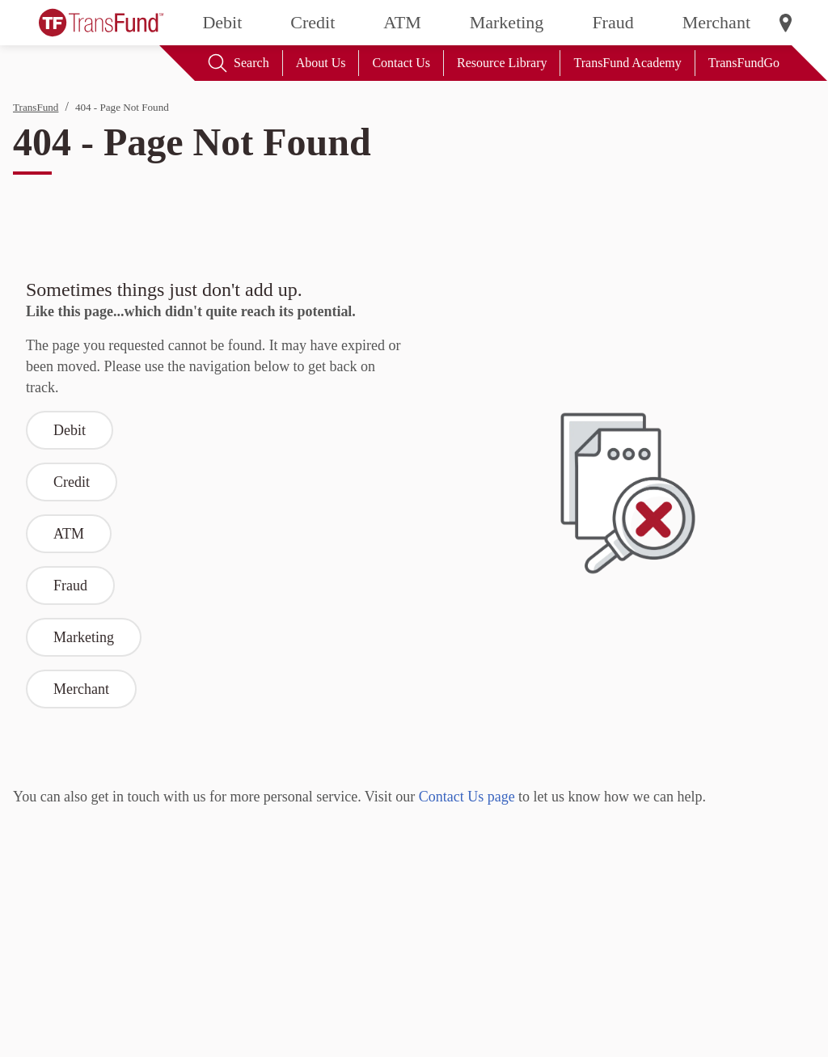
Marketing (507, 22)
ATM (401, 22)
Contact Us (401, 63)
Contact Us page (467, 797)
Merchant (716, 22)
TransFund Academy (627, 63)
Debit (222, 22)
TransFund (35, 107)
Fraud (612, 22)
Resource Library (502, 63)
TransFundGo (743, 63)
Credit (312, 22)
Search (238, 63)
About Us (321, 63)
